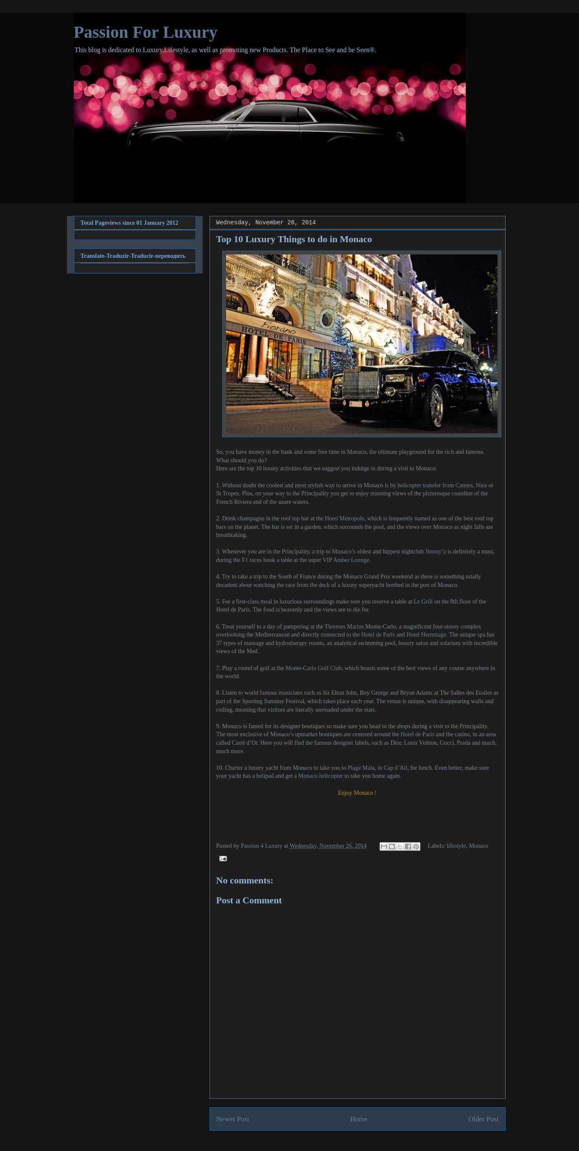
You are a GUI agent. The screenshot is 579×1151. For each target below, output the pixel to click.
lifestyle (456, 846)
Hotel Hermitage (426, 634)
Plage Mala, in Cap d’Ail (377, 768)
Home (358, 1119)
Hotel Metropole (344, 518)
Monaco (478, 846)
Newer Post (232, 1119)
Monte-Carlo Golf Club (313, 668)
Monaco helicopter (320, 776)
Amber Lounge (351, 560)
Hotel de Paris (378, 634)
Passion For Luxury (146, 32)
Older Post (483, 1119)
